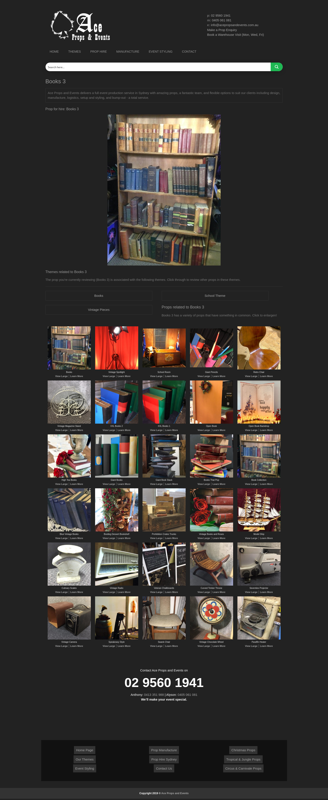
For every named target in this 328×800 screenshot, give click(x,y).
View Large (62, 376)
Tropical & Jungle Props (243, 760)
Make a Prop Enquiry (222, 30)
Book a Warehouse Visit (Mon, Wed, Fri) (236, 35)
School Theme (215, 296)
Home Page (84, 751)
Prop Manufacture (164, 751)
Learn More (76, 376)
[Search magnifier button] (277, 67)
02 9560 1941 (221, 15)
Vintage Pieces (99, 310)
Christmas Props (243, 751)
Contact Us (164, 770)
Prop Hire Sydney (164, 760)
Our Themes (85, 760)
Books (98, 296)
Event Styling (84, 770)
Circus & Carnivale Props (243, 770)
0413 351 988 (154, 696)
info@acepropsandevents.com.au (235, 25)
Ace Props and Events (175, 794)
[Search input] (158, 66)
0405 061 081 (222, 20)
